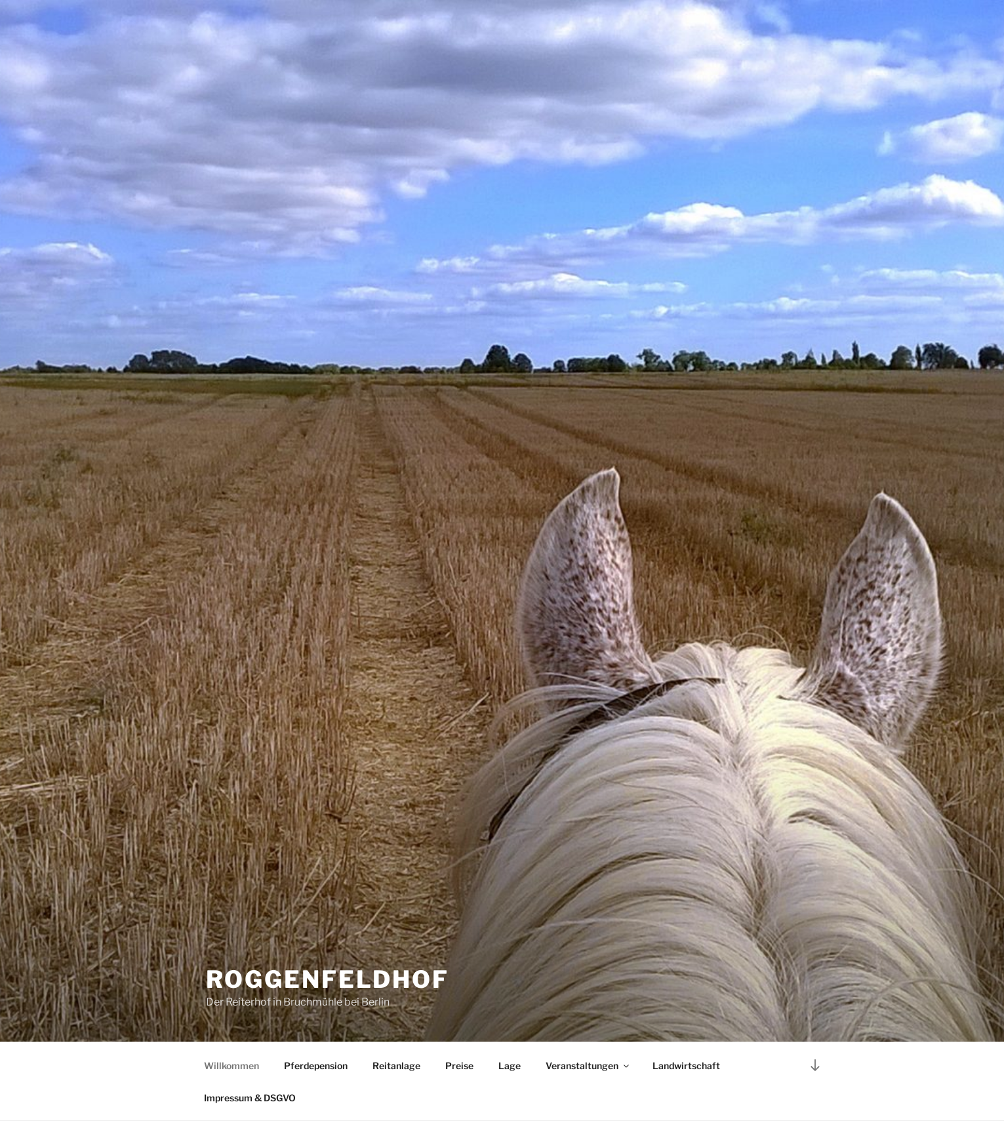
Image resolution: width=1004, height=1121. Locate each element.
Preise (459, 1065)
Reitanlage (396, 1065)
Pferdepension (316, 1065)
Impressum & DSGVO (250, 1097)
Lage (509, 1065)
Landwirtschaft (686, 1065)
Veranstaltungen (588, 1065)
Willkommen (231, 1065)
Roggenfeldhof (327, 979)
